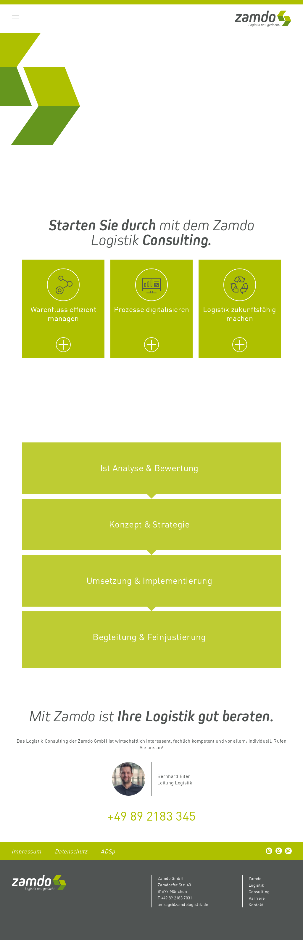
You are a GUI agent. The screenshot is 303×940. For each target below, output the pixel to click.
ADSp (108, 851)
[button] (269, 851)
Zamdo (255, 878)
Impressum (27, 851)
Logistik (256, 885)
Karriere (257, 898)
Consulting (259, 891)
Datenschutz (71, 851)
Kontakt (256, 904)
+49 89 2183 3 (145, 815)
